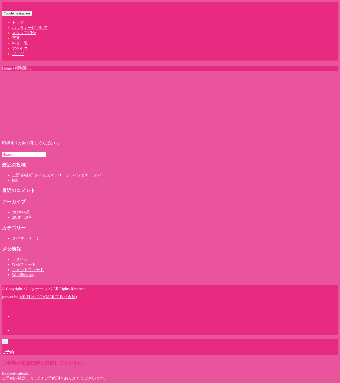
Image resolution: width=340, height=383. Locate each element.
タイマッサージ (26, 238)
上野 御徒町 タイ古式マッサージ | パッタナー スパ (57, 175)
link (15, 180)
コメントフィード (28, 270)
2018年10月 (22, 217)
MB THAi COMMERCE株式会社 (47, 297)
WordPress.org (23, 275)
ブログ (18, 54)
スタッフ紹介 (24, 33)
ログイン (20, 259)
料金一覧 (20, 43)
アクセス (20, 48)
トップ (18, 22)
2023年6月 (21, 212)
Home (7, 68)
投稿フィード (24, 264)
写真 (16, 38)
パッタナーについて (30, 27)
